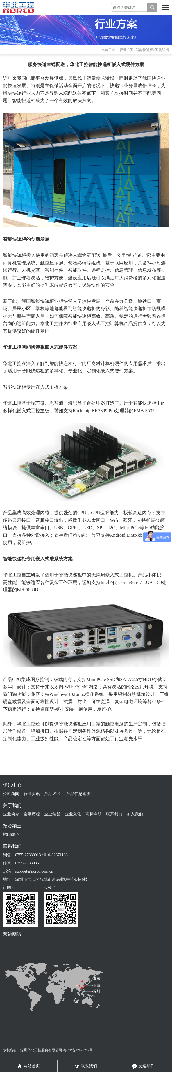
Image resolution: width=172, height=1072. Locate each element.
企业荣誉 (52, 814)
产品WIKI (53, 794)
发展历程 (32, 814)
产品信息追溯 (78, 794)
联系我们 (114, 814)
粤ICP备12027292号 (78, 1050)
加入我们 (135, 814)
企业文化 (73, 814)
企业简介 (11, 814)
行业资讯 (32, 794)
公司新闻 (11, 794)
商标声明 (93, 814)
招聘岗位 (11, 834)
